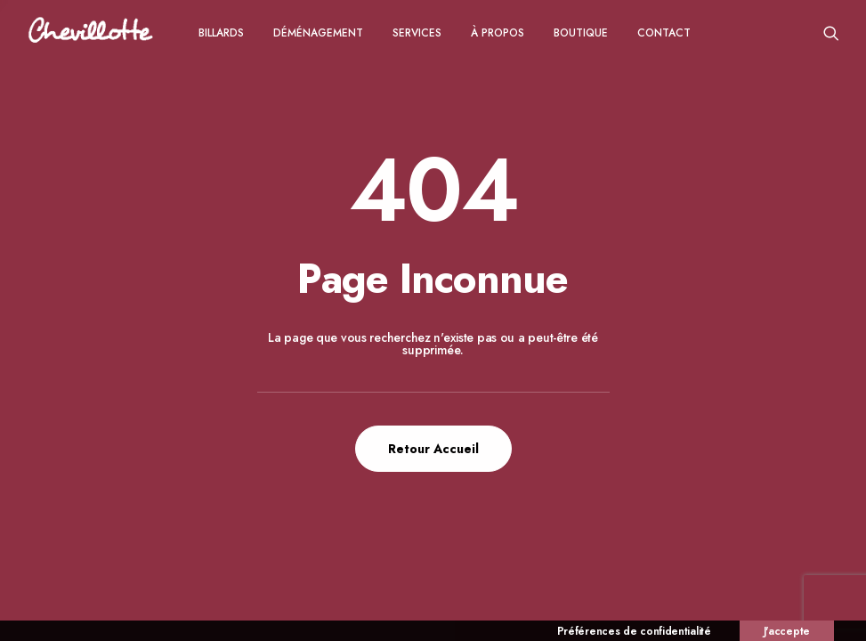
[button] (831, 32)
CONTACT (664, 33)
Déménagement (318, 33)
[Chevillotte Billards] (91, 32)
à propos (497, 33)
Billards (221, 33)
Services (417, 33)
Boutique (581, 33)
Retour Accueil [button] (433, 449)
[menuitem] (221, 32)
